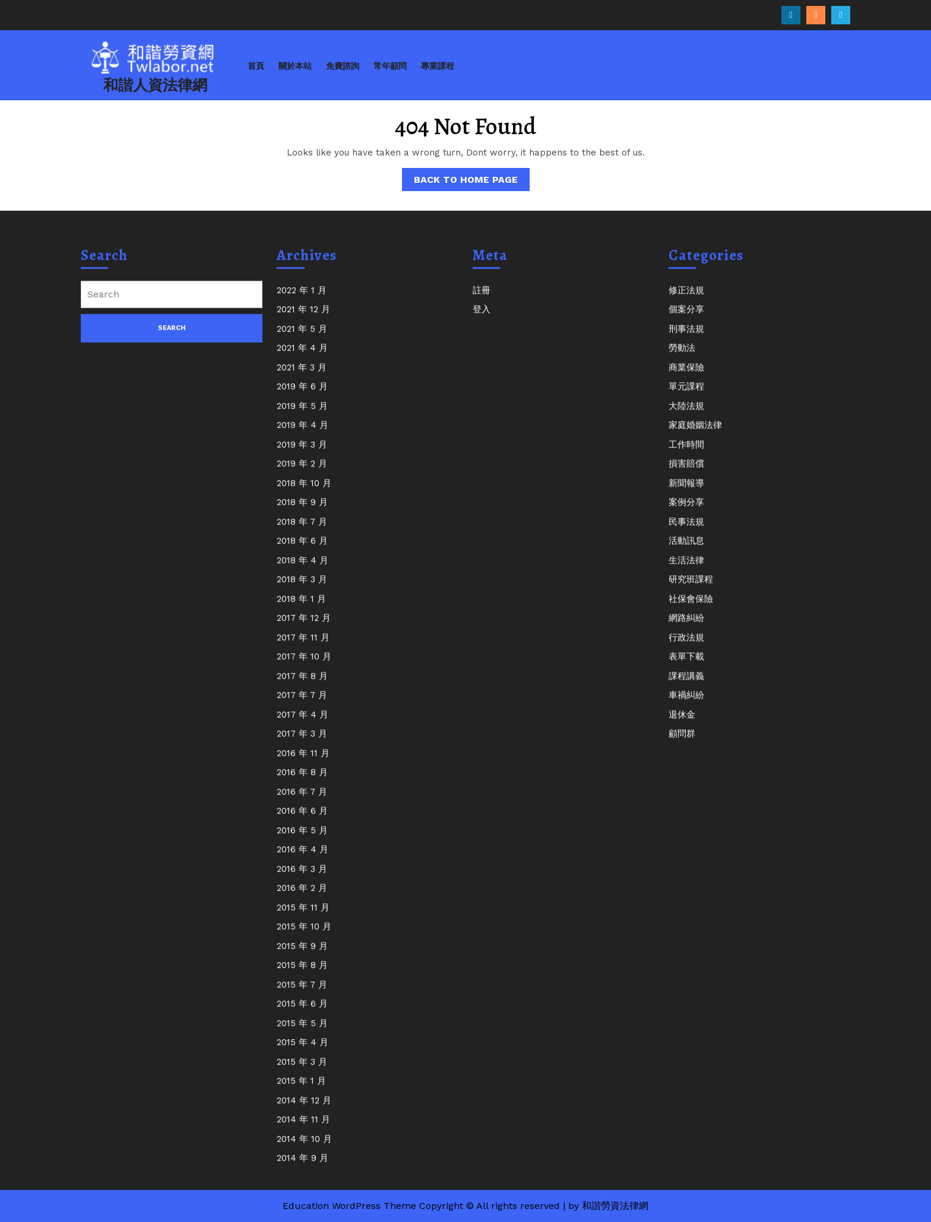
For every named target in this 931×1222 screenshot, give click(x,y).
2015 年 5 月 (302, 1033)
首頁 (256, 66)
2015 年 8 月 (302, 975)
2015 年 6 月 (302, 1014)
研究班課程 (691, 590)
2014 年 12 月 (304, 1110)
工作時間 (686, 454)
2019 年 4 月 (302, 435)
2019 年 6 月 (302, 397)
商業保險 (686, 377)
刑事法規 (686, 339)
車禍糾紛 (686, 705)
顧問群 (682, 744)
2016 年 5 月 (302, 840)
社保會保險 (691, 609)
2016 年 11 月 (303, 763)
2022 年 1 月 (302, 300)
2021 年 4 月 (302, 358)
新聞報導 (686, 493)
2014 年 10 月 (304, 1149)
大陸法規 (686, 416)
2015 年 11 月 (303, 917)
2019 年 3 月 (302, 454)
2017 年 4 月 (302, 724)
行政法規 (686, 647)
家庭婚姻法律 (695, 435)
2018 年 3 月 (302, 590)
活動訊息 (686, 551)
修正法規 (686, 300)
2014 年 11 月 (303, 1130)
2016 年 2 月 (302, 898)
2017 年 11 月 (303, 647)
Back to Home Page (472, 181)
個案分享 (686, 320)
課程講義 (686, 686)
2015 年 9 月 (302, 956)
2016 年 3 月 (302, 879)
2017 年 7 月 (302, 705)
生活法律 (686, 570)
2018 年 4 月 (302, 570)
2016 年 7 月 (302, 801)
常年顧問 (390, 66)
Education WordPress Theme (349, 1205)
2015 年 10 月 (304, 937)
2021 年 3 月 (302, 377)
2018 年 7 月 (302, 531)
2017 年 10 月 (304, 667)
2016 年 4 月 (302, 860)
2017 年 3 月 (302, 744)
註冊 (481, 300)
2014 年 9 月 (302, 1168)
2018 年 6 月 (302, 551)
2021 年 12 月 (303, 320)
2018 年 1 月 (301, 609)
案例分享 (686, 512)
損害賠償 (686, 474)
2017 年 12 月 (304, 628)
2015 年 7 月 (302, 994)
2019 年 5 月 (302, 416)
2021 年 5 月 (302, 339)
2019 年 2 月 (302, 474)
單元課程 (686, 397)
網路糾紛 (686, 628)
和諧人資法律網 (155, 85)
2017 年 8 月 (302, 686)
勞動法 (682, 358)
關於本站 (295, 66)
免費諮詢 (342, 66)
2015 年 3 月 (302, 1072)
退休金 (682, 724)
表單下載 (686, 667)
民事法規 (686, 531)
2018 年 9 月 (302, 512)
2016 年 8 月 (302, 782)
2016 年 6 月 (302, 821)
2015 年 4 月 (302, 1053)
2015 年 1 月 (301, 1091)
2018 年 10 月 (304, 493)
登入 (481, 320)
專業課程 (437, 66)
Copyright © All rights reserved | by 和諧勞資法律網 (533, 1205)
